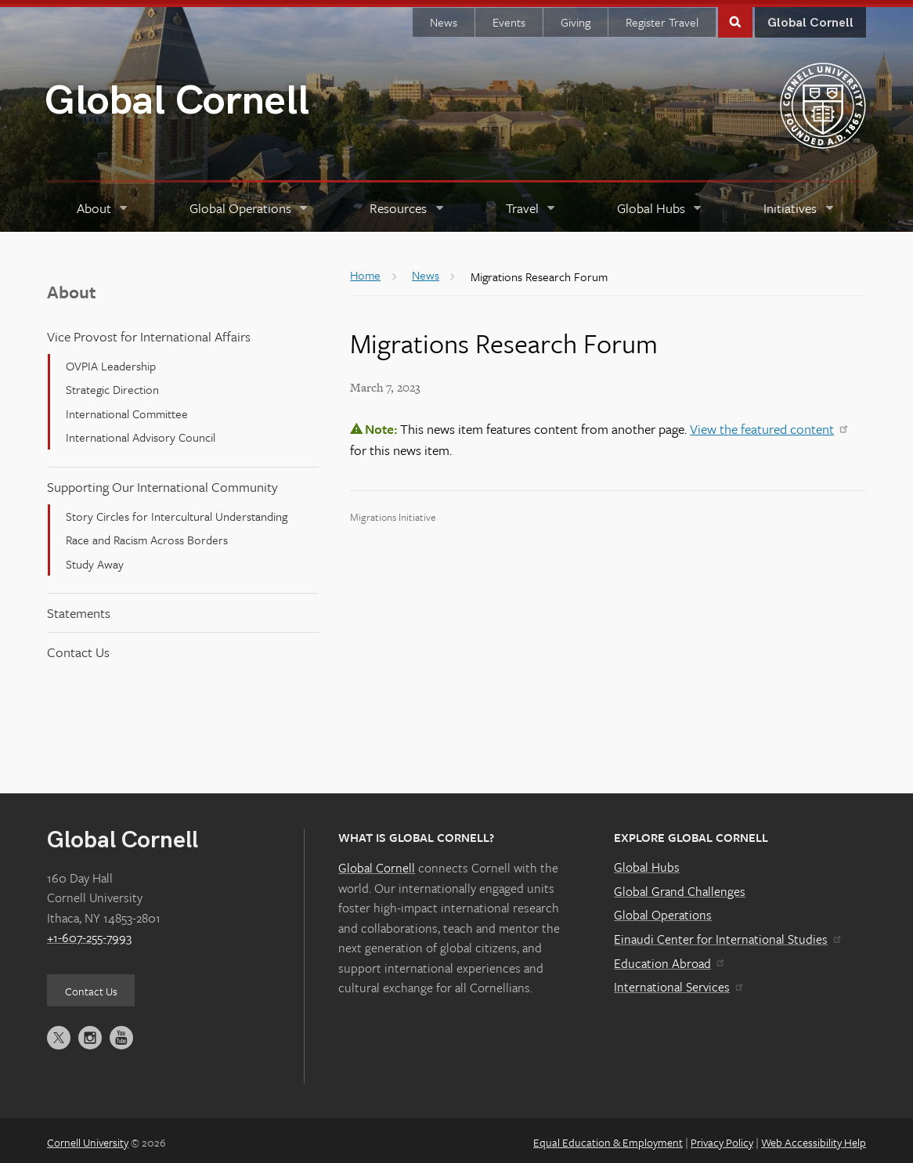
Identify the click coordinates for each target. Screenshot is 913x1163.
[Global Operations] (249, 204)
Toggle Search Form (735, 17)
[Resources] (408, 204)
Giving (575, 18)
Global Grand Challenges (679, 887)
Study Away (95, 559)
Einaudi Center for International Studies (726, 935)
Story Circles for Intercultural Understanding (176, 512)
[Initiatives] (799, 204)
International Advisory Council (140, 433)
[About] (103, 204)
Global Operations (663, 910)
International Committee (127, 409)
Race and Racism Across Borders (147, 535)
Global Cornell (177, 97)
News (443, 18)
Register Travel (662, 18)
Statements (78, 609)
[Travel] (531, 204)
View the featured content (768, 425)
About (71, 288)
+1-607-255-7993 (89, 933)
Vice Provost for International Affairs (149, 332)
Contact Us (78, 648)
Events (509, 18)
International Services (678, 982)
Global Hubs (647, 863)
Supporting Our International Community (162, 483)
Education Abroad (668, 959)
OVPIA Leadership (111, 361)
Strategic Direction (112, 385)
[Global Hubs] (660, 204)
